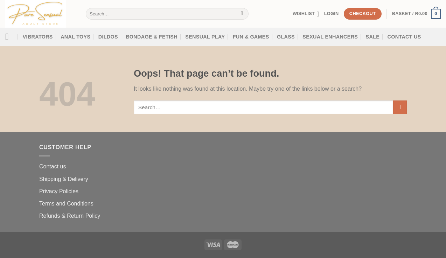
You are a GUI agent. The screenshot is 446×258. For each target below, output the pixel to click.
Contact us (52, 166)
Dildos (108, 37)
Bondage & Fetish (151, 37)
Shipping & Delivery (63, 179)
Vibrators (38, 37)
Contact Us (404, 37)
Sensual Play (205, 37)
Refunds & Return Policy (69, 216)
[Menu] (10, 37)
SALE (373, 37)
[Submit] (242, 14)
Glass (286, 37)
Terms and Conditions (66, 204)
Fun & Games (251, 37)
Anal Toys (75, 37)
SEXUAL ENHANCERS (330, 37)
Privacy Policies (58, 191)
